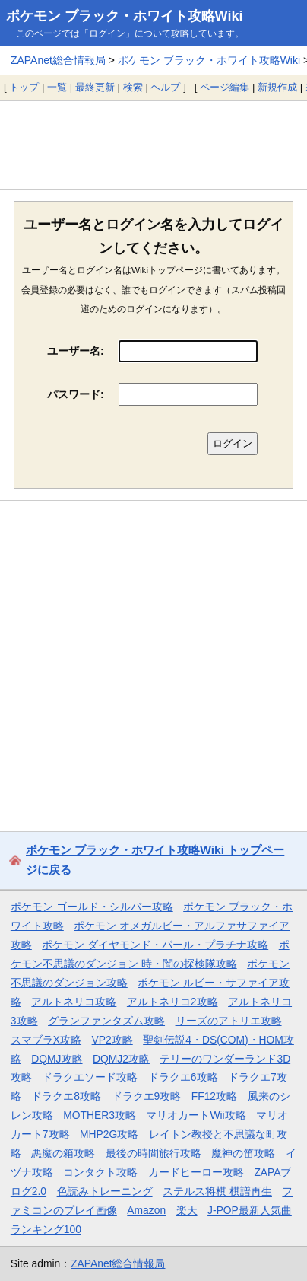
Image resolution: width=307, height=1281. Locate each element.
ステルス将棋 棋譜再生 (217, 1191)
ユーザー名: (75, 351)
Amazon (146, 1210)
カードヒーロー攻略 (196, 1172)
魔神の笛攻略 (243, 1153)
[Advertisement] (153, 145)
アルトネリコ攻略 (73, 1002)
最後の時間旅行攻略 (153, 1153)
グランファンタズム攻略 (106, 1021)
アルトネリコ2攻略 (172, 1002)
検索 (133, 87)
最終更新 (95, 87)
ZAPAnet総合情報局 (58, 60)
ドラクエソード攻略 (90, 1077)
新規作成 (277, 87)
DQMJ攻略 (56, 1059)
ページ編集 (224, 87)
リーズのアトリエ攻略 (229, 1021)
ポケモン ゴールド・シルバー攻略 (92, 906)
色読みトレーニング (105, 1191)
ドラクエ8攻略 (66, 1096)
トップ (24, 87)
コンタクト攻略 (100, 1172)
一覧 (57, 87)
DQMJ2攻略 (121, 1059)
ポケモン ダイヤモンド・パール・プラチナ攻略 (155, 944)
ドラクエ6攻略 (183, 1077)
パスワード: (75, 394)
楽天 (187, 1210)
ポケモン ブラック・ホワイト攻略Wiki (124, 16)
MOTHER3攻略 (99, 1115)
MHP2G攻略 (109, 1134)
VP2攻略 (112, 1040)
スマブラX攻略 (46, 1040)
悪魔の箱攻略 (63, 1153)
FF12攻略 (214, 1096)
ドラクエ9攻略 (147, 1096)
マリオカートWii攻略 (195, 1115)
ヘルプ (165, 87)
